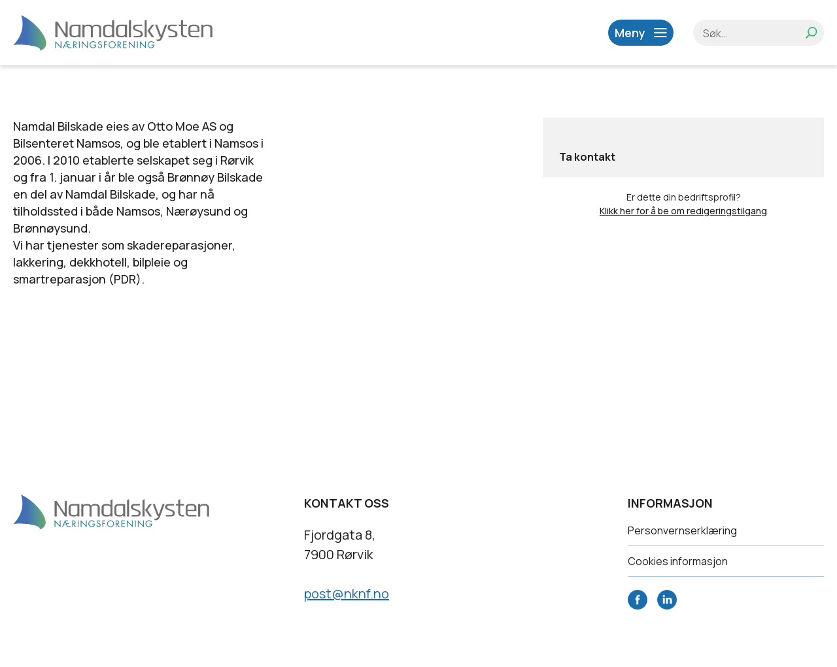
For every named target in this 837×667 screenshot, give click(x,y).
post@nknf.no (346, 593)
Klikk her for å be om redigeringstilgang (683, 210)
